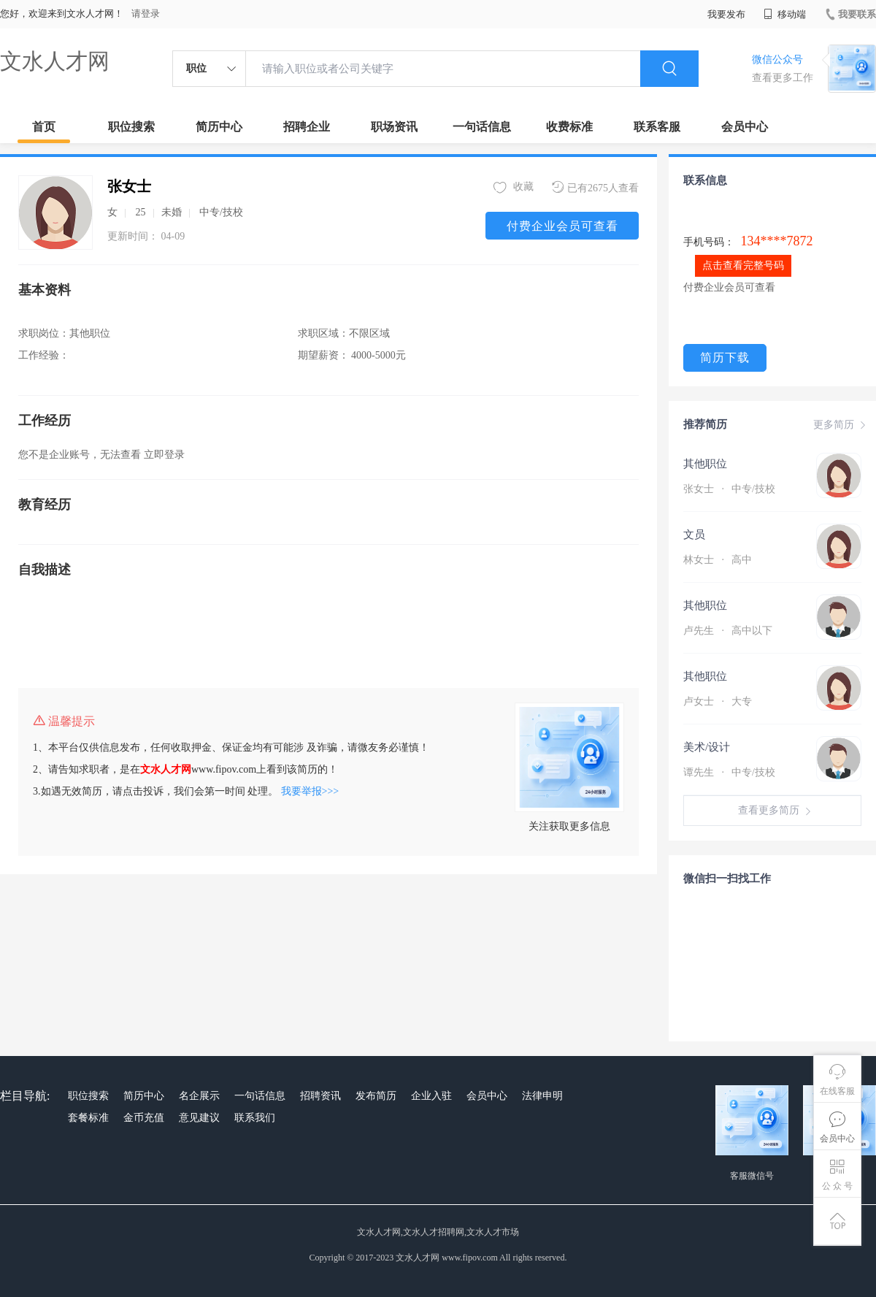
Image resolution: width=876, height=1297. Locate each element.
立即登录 (164, 454)
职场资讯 (394, 126)
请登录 (145, 13)
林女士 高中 (717, 559)
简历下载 (725, 357)
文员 (694, 534)
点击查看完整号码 (743, 265)
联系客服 (657, 126)
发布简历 (376, 1095)
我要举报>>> (310, 791)
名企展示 (199, 1095)
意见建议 (199, 1117)
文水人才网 (55, 61)
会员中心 (744, 126)
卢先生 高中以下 (727, 630)
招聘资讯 (320, 1095)
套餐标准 (88, 1117)
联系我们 (254, 1117)
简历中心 (219, 126)
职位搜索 (131, 126)
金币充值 (143, 1117)
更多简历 (841, 425)
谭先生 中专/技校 (729, 772)
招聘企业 (306, 126)
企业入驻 (431, 1095)
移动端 (785, 14)
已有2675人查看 (595, 187)
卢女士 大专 (717, 701)
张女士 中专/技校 (729, 488)
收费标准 (569, 126)
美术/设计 (706, 747)
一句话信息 (482, 126)
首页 (43, 126)
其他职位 (705, 464)
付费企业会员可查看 (562, 226)
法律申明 (542, 1095)
